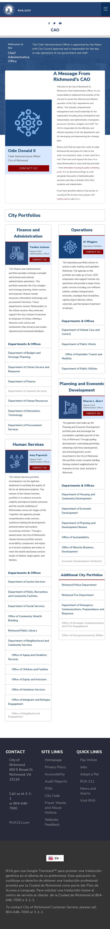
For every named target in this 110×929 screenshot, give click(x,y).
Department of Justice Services (27, 581)
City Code (52, 795)
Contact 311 (39, 259)
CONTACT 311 (28, 168)
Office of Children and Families (30, 669)
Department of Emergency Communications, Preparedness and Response (83, 609)
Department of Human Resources (28, 400)
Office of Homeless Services (28, 689)
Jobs (83, 767)
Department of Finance (22, 381)
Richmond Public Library (23, 630)
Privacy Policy (55, 767)
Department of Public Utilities (80, 368)
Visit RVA (88, 800)
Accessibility (55, 774)
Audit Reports (56, 781)
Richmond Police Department (79, 585)
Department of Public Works (79, 344)
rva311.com (62, 199)
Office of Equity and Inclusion (29, 679)
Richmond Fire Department (78, 595)
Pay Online (88, 760)
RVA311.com (19, 822)
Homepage (53, 760)
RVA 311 (87, 781)
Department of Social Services (26, 606)
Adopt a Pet (89, 774)
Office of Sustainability (75, 537)
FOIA (49, 788)
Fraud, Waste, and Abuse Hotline (56, 808)
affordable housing (72, 167)
